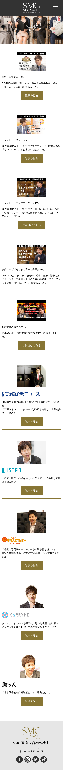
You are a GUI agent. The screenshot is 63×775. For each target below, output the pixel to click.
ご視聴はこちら (31, 225)
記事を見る (31, 95)
